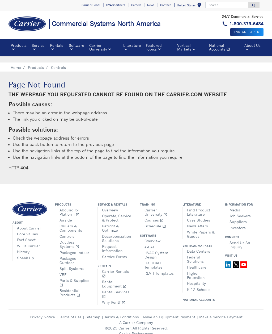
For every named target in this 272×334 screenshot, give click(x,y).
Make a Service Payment (221, 310)
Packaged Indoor (74, 246)
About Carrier (29, 221)
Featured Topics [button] (154, 47)
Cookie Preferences (136, 327)
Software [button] (76, 45)
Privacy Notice (42, 310)
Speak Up (25, 251)
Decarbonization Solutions (116, 231)
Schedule (155, 219)
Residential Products (70, 286)
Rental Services (115, 287)
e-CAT (149, 240)
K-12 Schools (198, 283)
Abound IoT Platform (70, 205)
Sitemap (93, 310)
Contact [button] (165, 5)
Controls (67, 229)
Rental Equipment (114, 277)
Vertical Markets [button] (184, 47)
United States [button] (190, 6)
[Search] (226, 5)
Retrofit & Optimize (110, 221)
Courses (154, 213)
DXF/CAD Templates (153, 258)
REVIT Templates (159, 266)
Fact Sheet (26, 233)
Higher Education (196, 268)
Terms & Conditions (121, 310)
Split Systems (72, 262)
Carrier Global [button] (91, 5)
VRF (63, 268)
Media (235, 203)
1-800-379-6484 (247, 23)
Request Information (112, 241)
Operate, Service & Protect (116, 211)
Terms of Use (70, 310)
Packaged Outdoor (68, 253)
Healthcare (196, 260)
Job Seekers (240, 209)
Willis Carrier (28, 239)
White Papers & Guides (201, 227)
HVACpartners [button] (115, 5)
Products (36, 61)
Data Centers (198, 244)
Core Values (27, 227)
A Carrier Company (136, 316)
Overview (110, 203)
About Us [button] (252, 45)
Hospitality (196, 276)
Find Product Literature (198, 205)
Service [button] (38, 45)
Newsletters (197, 219)
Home (16, 61)
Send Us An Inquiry (240, 238)
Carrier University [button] (98, 47)
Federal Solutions (195, 252)
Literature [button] (132, 45)
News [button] (150, 5)
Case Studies (198, 213)
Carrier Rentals (115, 266)
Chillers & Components (71, 221)
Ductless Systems (69, 237)
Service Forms (114, 250)
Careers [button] (136, 5)
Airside (66, 213)
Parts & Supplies (74, 276)
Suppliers (238, 215)
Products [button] (19, 45)
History (23, 245)
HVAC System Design (156, 248)
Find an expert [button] (246, 32)
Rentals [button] (56, 45)
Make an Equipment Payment (169, 310)
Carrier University (155, 205)
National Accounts (226, 48)
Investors (238, 221)
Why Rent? (113, 295)
